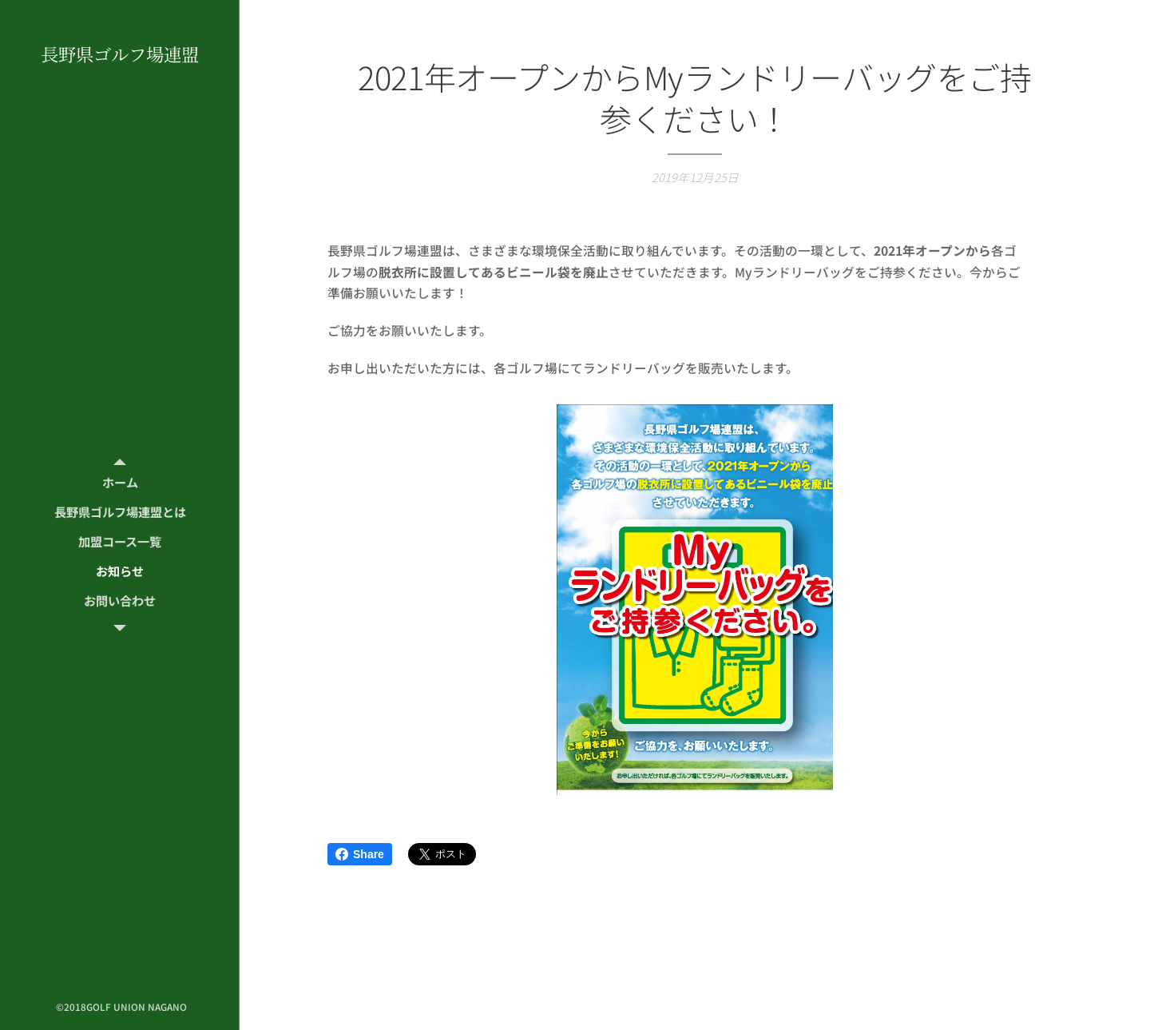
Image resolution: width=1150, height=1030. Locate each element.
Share (359, 854)
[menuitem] (120, 482)
